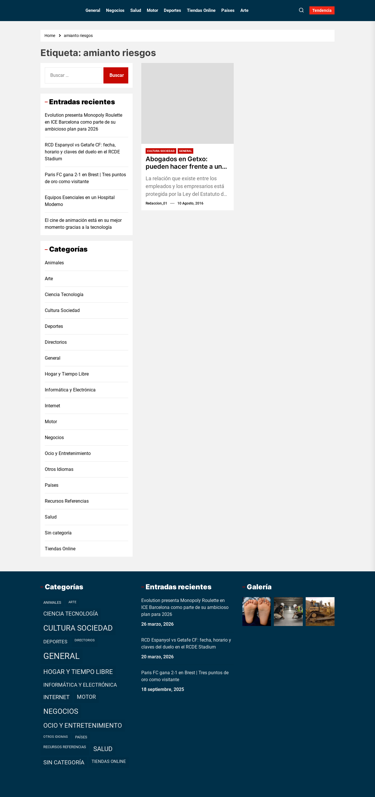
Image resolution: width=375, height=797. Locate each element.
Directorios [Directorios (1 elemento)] (85, 640)
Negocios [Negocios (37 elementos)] (60, 711)
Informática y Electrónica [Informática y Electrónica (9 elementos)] (80, 685)
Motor (152, 10)
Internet (52, 405)
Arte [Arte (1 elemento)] (72, 602)
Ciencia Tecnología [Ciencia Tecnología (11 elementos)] (70, 613)
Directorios (56, 342)
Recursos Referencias (67, 501)
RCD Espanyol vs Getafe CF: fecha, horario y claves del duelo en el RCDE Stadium (82, 151)
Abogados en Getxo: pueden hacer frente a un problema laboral (184, 162)
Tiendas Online (201, 10)
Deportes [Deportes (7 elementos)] (55, 641)
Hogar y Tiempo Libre (67, 374)
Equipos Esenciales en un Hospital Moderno (80, 201)
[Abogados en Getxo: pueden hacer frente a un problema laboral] (187, 103)
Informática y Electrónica (70, 390)
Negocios (115, 10)
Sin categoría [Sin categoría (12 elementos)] (63, 762)
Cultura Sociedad (161, 151)
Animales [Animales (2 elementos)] (52, 602)
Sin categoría (58, 533)
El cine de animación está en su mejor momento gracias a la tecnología (83, 224)
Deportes (172, 10)
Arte (244, 10)
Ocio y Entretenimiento (68, 453)
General (93, 10)
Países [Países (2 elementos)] (81, 737)
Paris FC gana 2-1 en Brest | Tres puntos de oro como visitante (85, 178)
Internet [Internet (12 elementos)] (56, 697)
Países (228, 10)
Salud (135, 10)
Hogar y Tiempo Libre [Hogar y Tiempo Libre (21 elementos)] (78, 671)
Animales (54, 262)
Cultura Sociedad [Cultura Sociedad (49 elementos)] (78, 628)
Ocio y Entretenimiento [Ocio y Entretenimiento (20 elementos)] (82, 725)
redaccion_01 (156, 203)
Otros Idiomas (59, 469)
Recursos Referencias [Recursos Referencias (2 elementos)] (64, 747)
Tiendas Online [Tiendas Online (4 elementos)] (109, 761)
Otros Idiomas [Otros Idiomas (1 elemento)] (55, 737)
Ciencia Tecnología (64, 294)
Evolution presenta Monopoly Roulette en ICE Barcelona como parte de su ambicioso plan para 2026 (83, 122)
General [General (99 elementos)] (61, 656)
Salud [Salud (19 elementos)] (102, 749)
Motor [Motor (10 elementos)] (86, 697)
